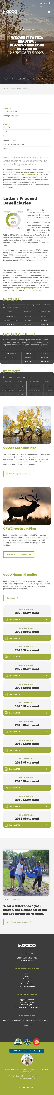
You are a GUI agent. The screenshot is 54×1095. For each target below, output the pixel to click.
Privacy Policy (34, 1076)
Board (5, 136)
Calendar (27, 979)
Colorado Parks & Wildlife (13, 144)
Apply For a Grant (10, 111)
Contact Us (11, 598)
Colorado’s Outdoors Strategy (27, 1007)
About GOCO (11, 89)
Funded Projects (9, 140)
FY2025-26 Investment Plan (17, 555)
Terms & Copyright (16, 1076)
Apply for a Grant (27, 1000)
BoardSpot (43, 3)
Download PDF (14, 619)
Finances (7, 149)
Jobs (27, 981)
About (27, 974)
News (27, 976)
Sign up (25, 1025)
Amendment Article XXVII (32, 175)
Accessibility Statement (27, 1078)
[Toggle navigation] (49, 12)
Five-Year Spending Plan (18, 474)
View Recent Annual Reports (17, 922)
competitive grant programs (26, 288)
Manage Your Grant (11, 116)
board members (13, 170)
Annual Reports (27, 984)
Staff (5, 132)
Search (50, 3)
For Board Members (27, 986)
